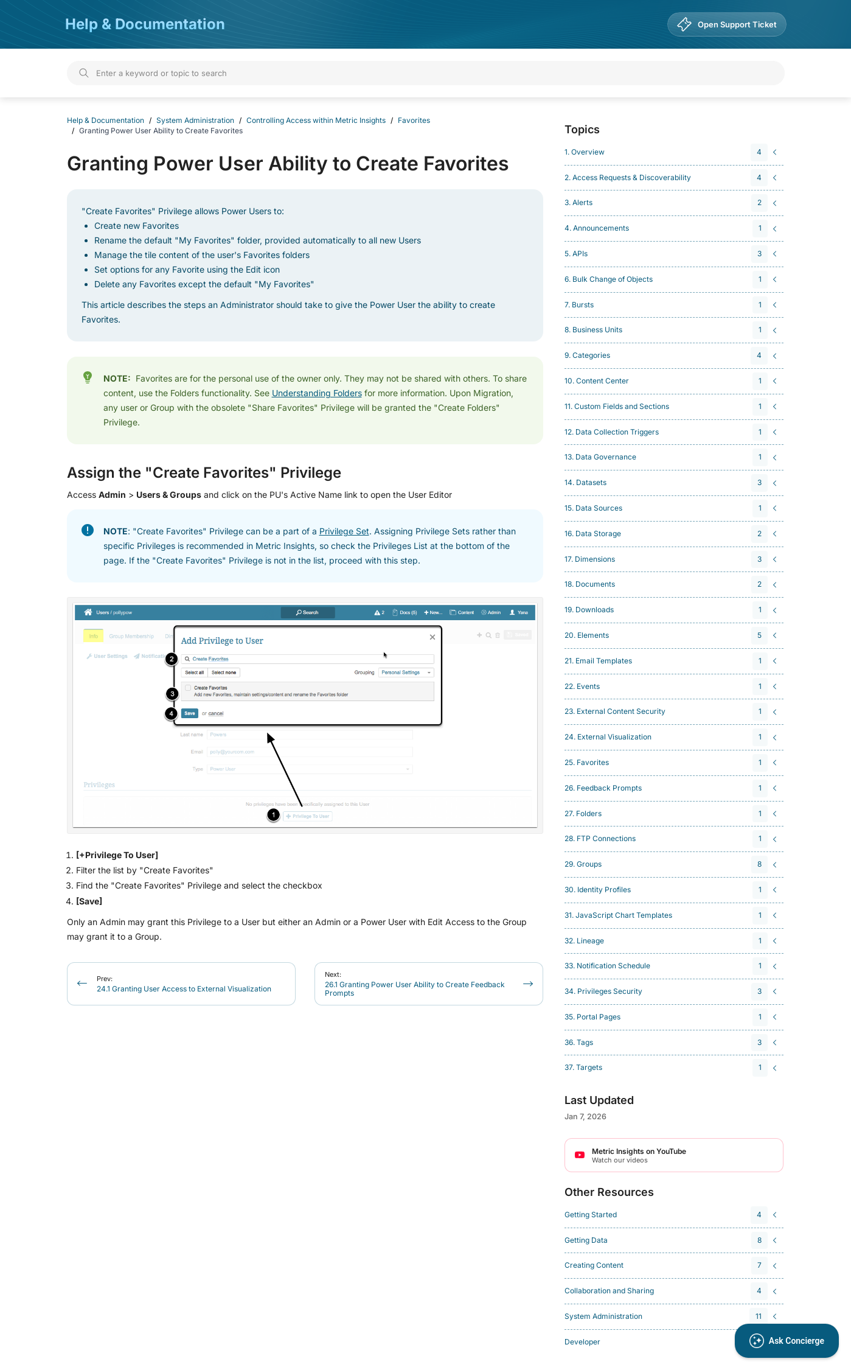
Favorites (414, 120)
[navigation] (672, 152)
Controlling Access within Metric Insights (316, 120)
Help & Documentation (145, 24)
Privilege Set (344, 531)
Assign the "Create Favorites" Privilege (204, 473)
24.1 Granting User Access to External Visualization (184, 983)
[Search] (426, 73)
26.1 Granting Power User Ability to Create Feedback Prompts (415, 984)
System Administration (195, 120)
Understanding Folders (317, 393)
